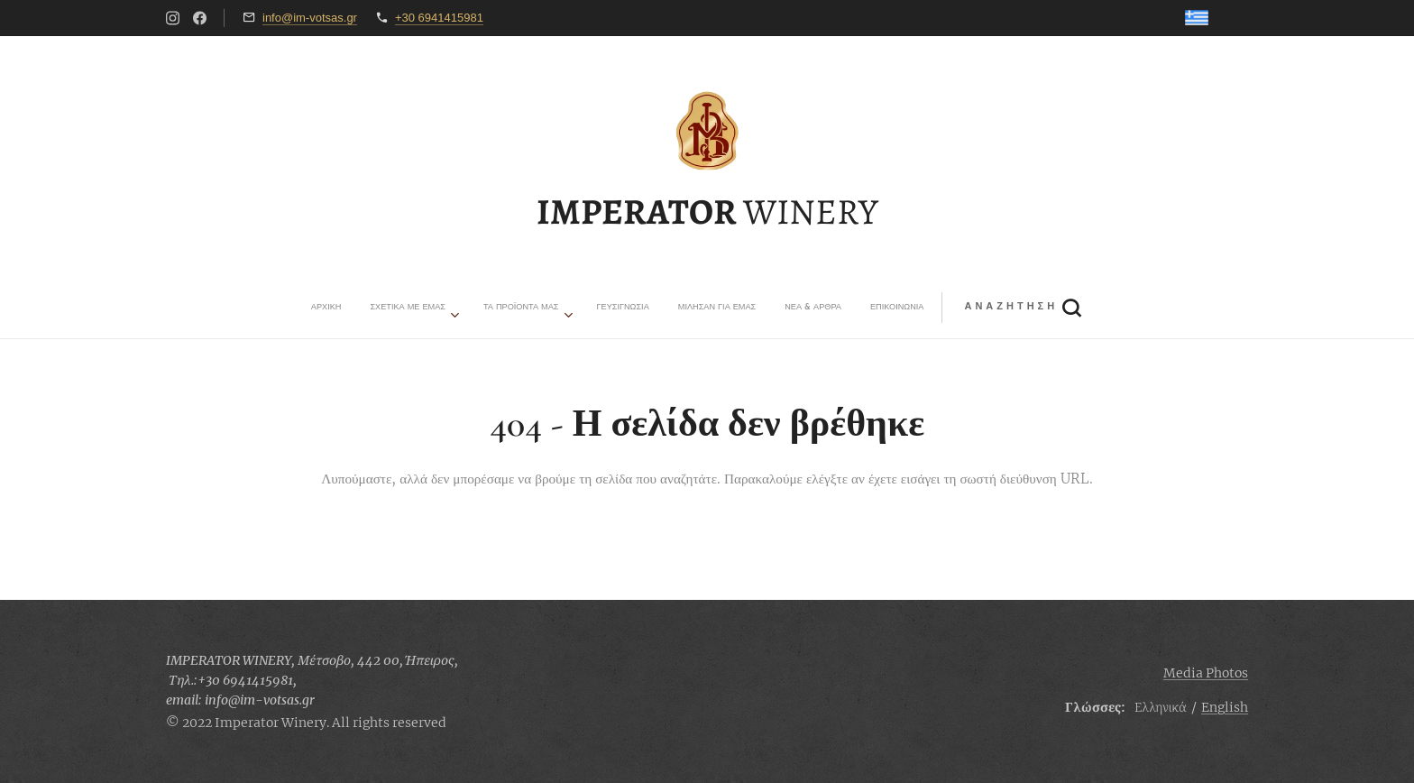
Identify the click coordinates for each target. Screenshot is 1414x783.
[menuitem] (529, 307)
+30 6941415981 (439, 17)
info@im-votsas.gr (309, 17)
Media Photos (1205, 673)
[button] (812, 307)
